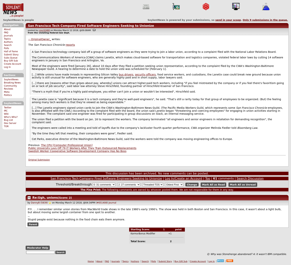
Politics (8, 95)
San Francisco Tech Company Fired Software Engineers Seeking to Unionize (91, 26)
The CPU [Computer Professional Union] (66, 145)
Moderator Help (37, 247)
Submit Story (11, 54)
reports (70, 44)
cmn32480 (44, 30)
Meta (6, 92)
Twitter (7, 107)
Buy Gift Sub (11, 60)
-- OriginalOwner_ (39, 39)
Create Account (12, 64)
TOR (6, 126)
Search (8, 45)
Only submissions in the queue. (265, 20)
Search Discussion (250, 178)
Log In (7, 67)
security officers (145, 74)
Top (207, 178)
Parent (33, 224)
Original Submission (39, 160)
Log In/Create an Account (183, 178)
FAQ (6, 32)
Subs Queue (10, 57)
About (7, 29)
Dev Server (10, 123)
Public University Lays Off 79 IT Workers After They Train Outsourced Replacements (82, 148)
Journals (8, 35)
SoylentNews (13, 10)
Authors (8, 42)
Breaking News (12, 82)
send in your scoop (228, 20)
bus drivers (126, 74)
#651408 (102, 202)
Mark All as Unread (243, 184)
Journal (112, 202)
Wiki (6, 114)
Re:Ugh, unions (45, 197)
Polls (6, 48)
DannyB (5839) (39, 202)
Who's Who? (11, 117)
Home (91, 261)
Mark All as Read (213, 184)
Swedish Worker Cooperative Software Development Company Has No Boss (77, 151)
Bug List (8, 120)
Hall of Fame (11, 51)
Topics (7, 39)
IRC (6, 110)
